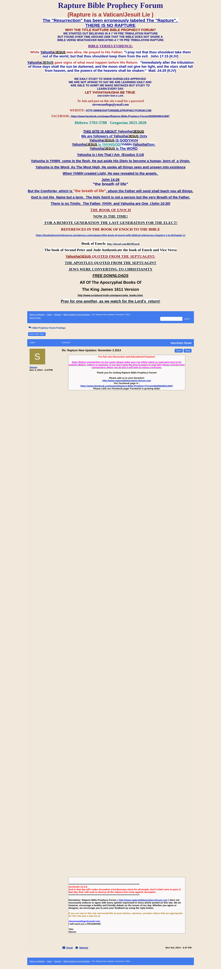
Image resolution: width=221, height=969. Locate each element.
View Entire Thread (181, 342)
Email (70, 947)
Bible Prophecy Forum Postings (77, 315)
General (57, 315)
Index (49, 315)
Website (83, 947)
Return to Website (37, 315)
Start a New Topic (37, 334)
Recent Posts (35, 318)
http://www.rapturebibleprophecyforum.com (126, 380)
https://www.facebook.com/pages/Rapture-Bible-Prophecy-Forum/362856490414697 (127, 386)
